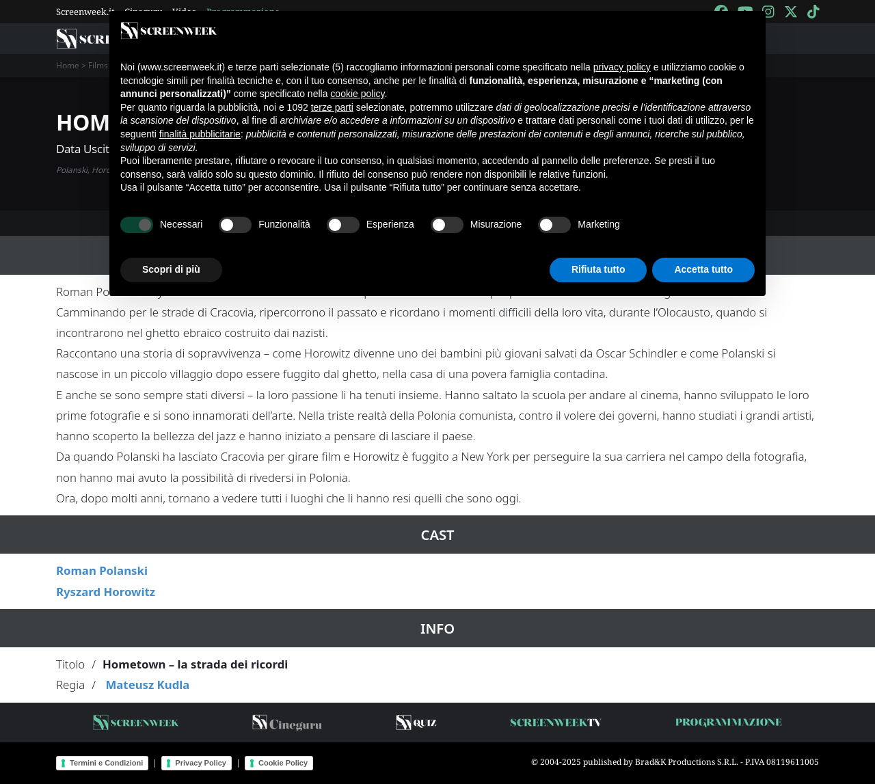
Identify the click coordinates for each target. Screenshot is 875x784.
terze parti (332, 107)
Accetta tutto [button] (703, 269)
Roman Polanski (102, 570)
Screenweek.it (85, 11)
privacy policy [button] (622, 67)
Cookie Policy (283, 763)
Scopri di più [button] (171, 269)
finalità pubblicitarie (200, 134)
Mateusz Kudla (147, 684)
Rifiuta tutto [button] (598, 269)
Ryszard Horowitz (105, 591)
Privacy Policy (200, 763)
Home (67, 65)
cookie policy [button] (357, 93)
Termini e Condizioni (106, 763)
